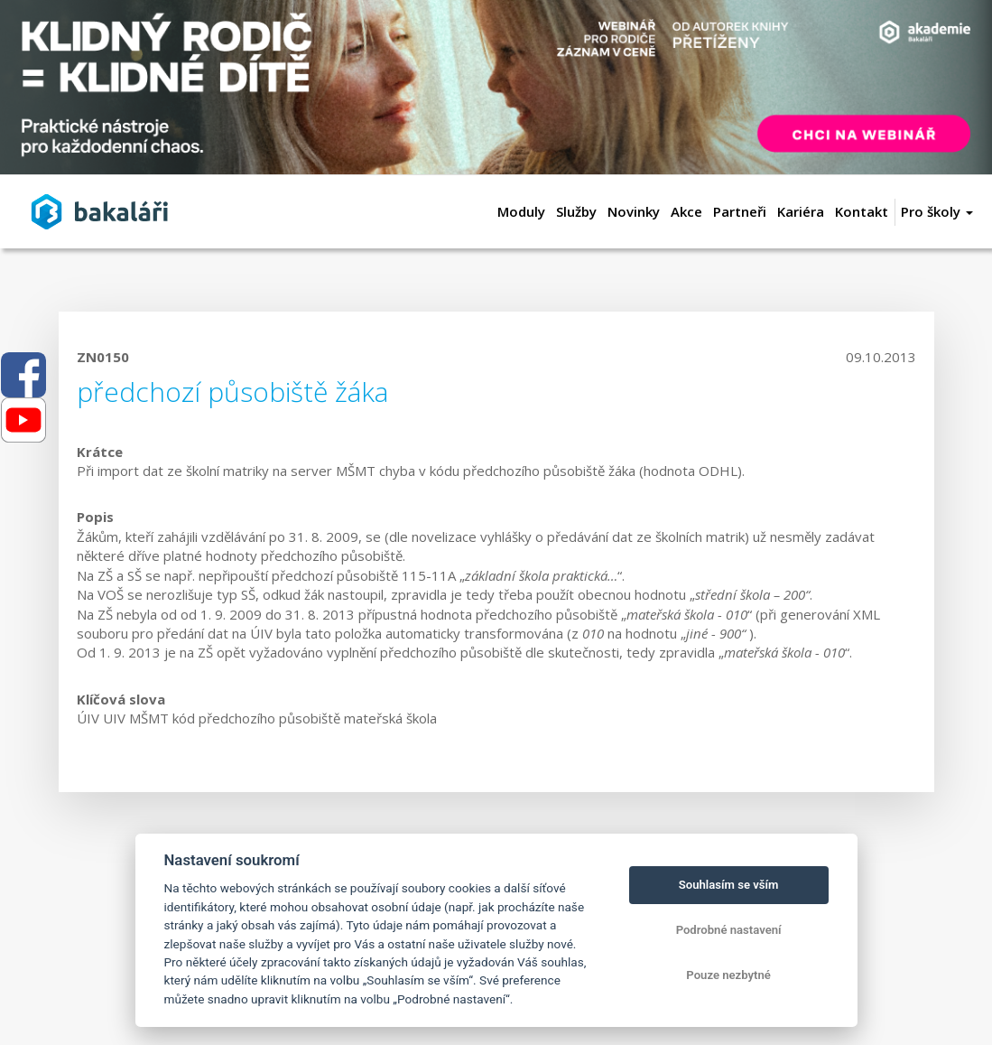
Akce (686, 211)
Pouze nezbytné (728, 975)
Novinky (633, 211)
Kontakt (861, 211)
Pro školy (937, 211)
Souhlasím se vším (729, 884)
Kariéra (800, 211)
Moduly (521, 211)
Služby (576, 211)
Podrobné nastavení (729, 930)
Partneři (739, 211)
